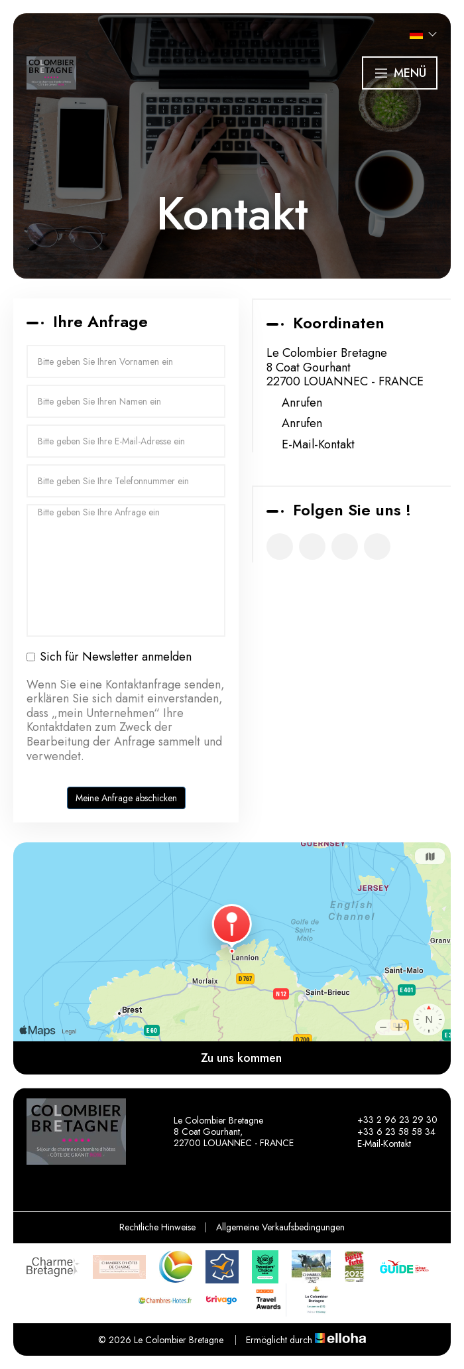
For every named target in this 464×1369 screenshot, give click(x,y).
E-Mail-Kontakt (318, 445)
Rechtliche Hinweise (157, 1227)
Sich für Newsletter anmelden (109, 657)
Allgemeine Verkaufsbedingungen (280, 1227)
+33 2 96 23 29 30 (389, 1120)
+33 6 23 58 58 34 (388, 1132)
